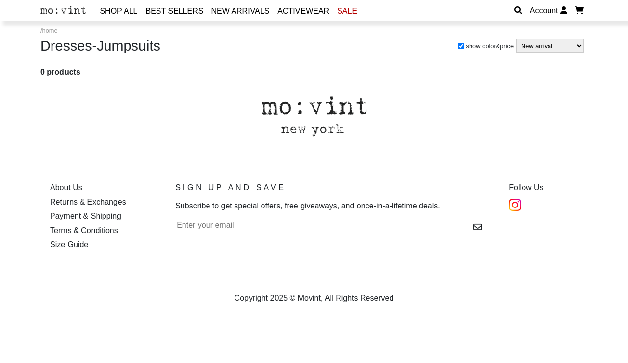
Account (548, 10)
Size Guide (69, 244)
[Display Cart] (579, 10)
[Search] (518, 10)
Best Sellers (175, 11)
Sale (347, 11)
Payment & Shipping (85, 216)
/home (49, 30)
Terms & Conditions (84, 230)
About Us (66, 187)
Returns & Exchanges (88, 202)
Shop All (118, 11)
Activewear (303, 11)
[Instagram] (515, 204)
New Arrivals (240, 11)
